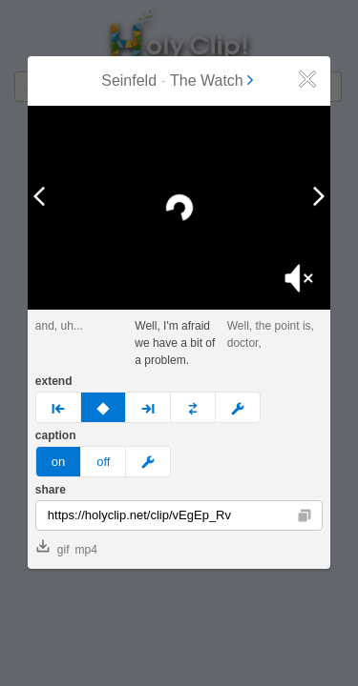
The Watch (213, 80)
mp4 (85, 549)
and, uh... (59, 326)
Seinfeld (129, 80)
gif (53, 547)
